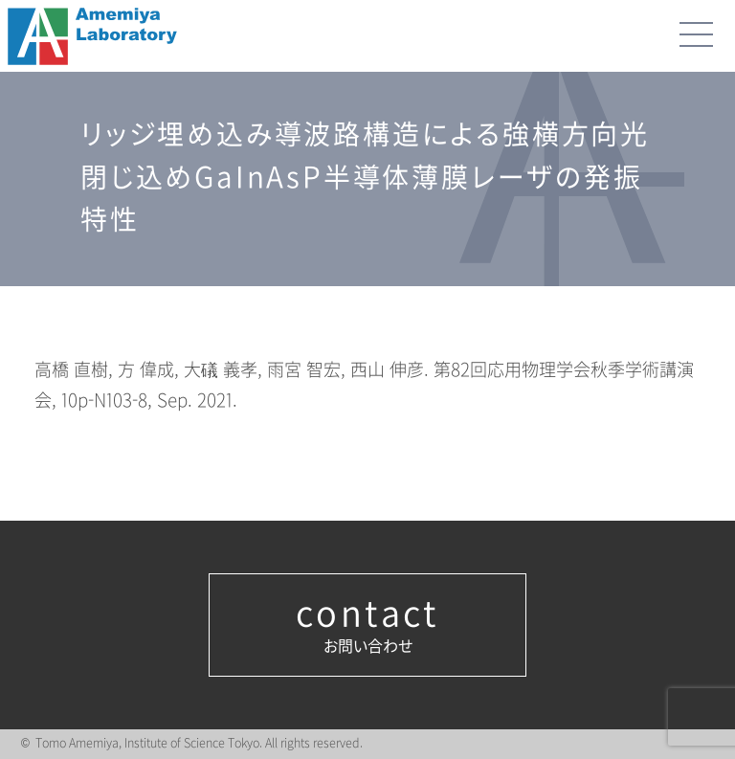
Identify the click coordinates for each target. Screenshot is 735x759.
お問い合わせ (367, 625)
